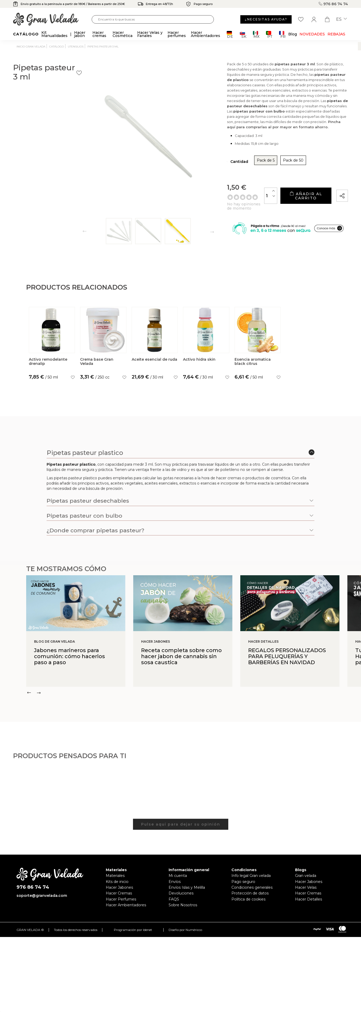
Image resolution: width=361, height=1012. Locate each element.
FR (282, 34)
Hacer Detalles (308, 904)
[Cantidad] (249, 203)
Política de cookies (248, 904)
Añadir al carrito (295, 202)
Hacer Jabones (119, 893)
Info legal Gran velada (251, 881)
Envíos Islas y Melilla (187, 893)
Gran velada (305, 881)
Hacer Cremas (119, 898)
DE (230, 34)
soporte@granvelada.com (41, 901)
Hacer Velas (305, 893)
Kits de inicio (117, 887)
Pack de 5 (232, 169)
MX (256, 34)
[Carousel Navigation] (193, 698)
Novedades (312, 34)
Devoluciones (181, 898)
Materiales (115, 881)
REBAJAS (336, 34)
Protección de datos (250, 898)
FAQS (174, 904)
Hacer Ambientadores (126, 910)
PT (269, 34)
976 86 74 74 (333, 4)
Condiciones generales (252, 893)
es (341, 19)
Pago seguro (243, 887)
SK (243, 34)
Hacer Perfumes (121, 904)
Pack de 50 (260, 169)
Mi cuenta (178, 881)
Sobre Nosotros (183, 910)
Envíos (175, 887)
